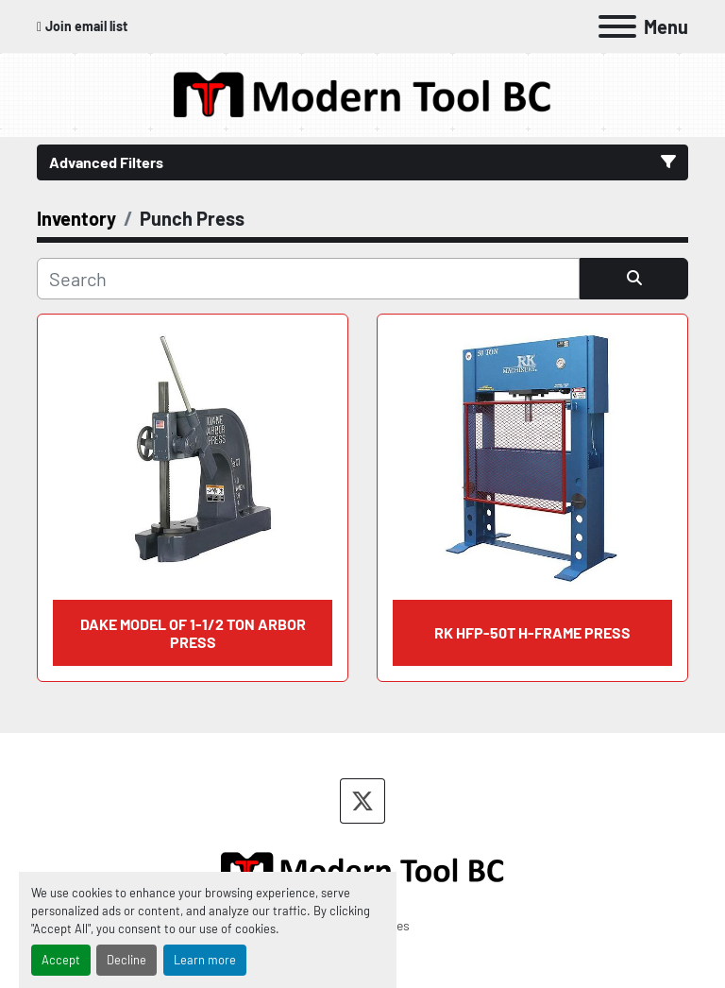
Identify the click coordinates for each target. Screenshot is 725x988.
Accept (61, 959)
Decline (126, 959)
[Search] (308, 278)
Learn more (205, 959)
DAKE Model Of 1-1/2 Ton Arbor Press (193, 633)
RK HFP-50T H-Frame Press (532, 632)
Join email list (86, 26)
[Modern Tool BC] (362, 868)
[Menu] (617, 26)
